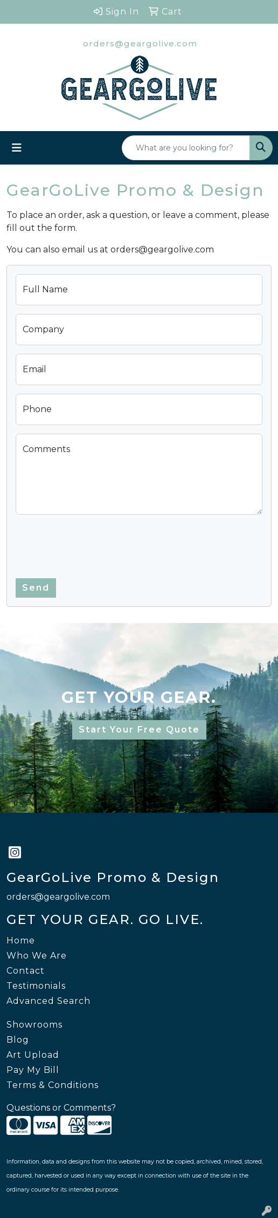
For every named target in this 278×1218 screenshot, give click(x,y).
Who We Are (36, 955)
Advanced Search (48, 1001)
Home (20, 940)
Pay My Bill (32, 1070)
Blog (17, 1040)
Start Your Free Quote (139, 729)
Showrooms (34, 1024)
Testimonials (36, 986)
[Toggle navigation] (16, 147)
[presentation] (97, 544)
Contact (25, 971)
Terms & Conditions (52, 1085)
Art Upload (32, 1055)
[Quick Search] (186, 147)
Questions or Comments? (61, 1108)
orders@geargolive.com (140, 43)
